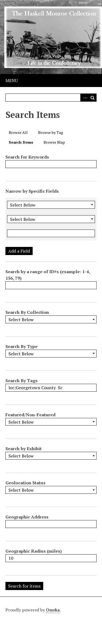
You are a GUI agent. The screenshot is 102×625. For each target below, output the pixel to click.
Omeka (53, 610)
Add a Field (19, 251)
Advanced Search (84, 98)
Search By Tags (21, 381)
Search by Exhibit (23, 449)
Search (92, 98)
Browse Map (54, 142)
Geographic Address (26, 517)
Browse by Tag (50, 132)
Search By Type (21, 346)
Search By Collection (27, 312)
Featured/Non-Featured (30, 415)
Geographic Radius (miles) (33, 551)
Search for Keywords (27, 157)
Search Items (21, 142)
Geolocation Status (25, 483)
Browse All (18, 132)
